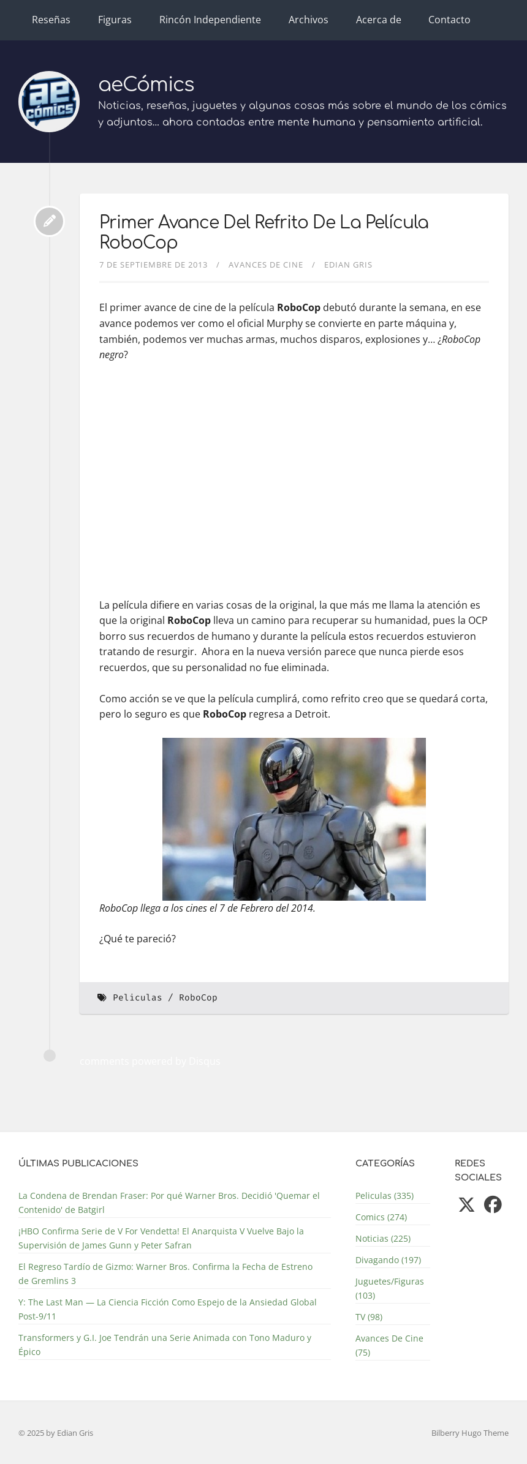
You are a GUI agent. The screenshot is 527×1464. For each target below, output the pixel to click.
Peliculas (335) (384, 1195)
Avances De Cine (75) (389, 1345)
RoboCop (198, 998)
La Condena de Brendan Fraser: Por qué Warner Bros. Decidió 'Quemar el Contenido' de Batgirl (169, 1202)
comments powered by (150, 1061)
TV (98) (368, 1317)
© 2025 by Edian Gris (55, 1432)
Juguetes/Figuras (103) (389, 1288)
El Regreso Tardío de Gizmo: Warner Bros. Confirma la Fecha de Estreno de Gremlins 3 (165, 1273)
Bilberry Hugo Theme (470, 1432)
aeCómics (146, 84)
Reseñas (51, 19)
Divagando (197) (388, 1260)
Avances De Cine (266, 264)
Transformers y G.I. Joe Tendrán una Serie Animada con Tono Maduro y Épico (164, 1344)
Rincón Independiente (210, 19)
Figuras (115, 19)
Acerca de (378, 19)
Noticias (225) (383, 1238)
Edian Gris (348, 264)
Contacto (449, 19)
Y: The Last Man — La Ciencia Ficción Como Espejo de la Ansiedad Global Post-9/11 (167, 1309)
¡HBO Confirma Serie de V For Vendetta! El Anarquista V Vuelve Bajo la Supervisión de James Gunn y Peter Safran (161, 1238)
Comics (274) (381, 1217)
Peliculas (137, 998)
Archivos (308, 19)
